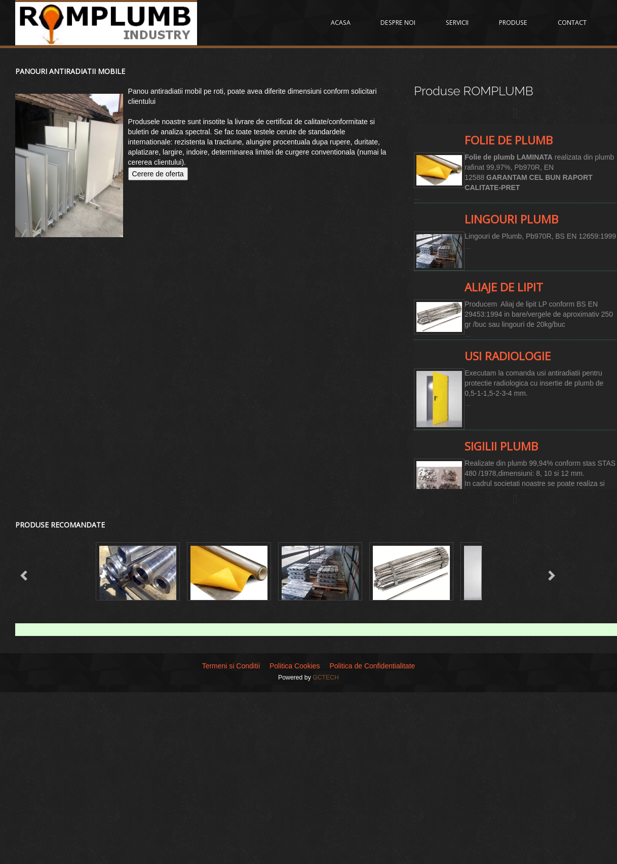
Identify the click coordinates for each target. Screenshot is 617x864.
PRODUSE (515, 22)
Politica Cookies (294, 666)
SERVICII (461, 22)
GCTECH (326, 677)
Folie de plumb (509, 140)
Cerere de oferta (158, 174)
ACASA (349, 22)
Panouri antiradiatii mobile (70, 71)
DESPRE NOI (404, 22)
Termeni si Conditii (231, 666)
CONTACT (572, 22)
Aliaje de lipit (504, 287)
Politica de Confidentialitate (372, 666)
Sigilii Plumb (501, 446)
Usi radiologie (508, 356)
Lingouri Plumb (511, 219)
